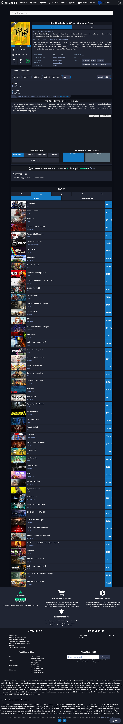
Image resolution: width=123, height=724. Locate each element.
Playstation (13, 666)
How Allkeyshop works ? (17, 638)
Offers (15, 71)
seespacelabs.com (59, 57)
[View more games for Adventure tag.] (86, 61)
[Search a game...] (61, 13)
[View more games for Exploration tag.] (86, 65)
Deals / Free (35, 665)
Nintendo (12, 671)
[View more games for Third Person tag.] (103, 65)
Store (16, 77)
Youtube (111, 636)
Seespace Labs (57, 60)
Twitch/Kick (83, 636)
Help (115, 720)
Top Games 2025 (37, 669)
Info (52, 27)
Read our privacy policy (108, 717)
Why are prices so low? (17, 640)
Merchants (82, 638)
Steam (55, 65)
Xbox (11, 661)
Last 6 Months (41, 155)
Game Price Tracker (37, 659)
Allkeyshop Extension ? (17, 648)
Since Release (17, 155)
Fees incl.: (103, 77)
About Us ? (13, 636)
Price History (25, 71)
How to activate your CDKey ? (19, 644)
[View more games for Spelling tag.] (94, 65)
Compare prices (63, 97)
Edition (36, 77)
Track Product (35, 161)
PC (10, 657)
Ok (59, 721)
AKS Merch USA (36, 671)
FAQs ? (11, 646)
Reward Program (36, 661)
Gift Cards (34, 663)
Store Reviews (35, 667)
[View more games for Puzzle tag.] (94, 61)
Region (25, 77)
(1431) (80, 169)
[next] (29, 46)
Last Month (53, 155)
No (64, 721)
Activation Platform (51, 77)
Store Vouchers (36, 657)
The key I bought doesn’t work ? (20, 642)
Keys (65, 77)
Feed (92, 27)
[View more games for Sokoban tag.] (100, 61)
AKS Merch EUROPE (37, 673)
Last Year (30, 155)
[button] (79, 85)
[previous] (13, 46)
